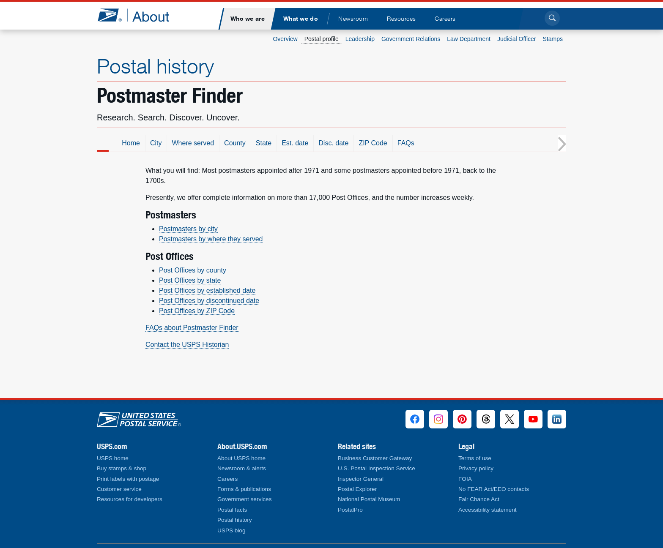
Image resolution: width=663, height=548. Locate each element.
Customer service (119, 489)
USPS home (113, 458)
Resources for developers (129, 499)
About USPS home (241, 458)
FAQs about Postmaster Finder (191, 327)
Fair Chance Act (478, 499)
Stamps (553, 38)
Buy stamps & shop (121, 468)
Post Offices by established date (207, 290)
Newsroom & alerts (241, 468)
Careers (227, 479)
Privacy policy (475, 468)
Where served (256, 143)
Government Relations (410, 38)
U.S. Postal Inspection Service (376, 468)
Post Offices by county (192, 270)
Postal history (155, 66)
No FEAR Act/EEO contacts (493, 489)
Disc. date (397, 143)
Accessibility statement (487, 510)
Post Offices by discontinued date (209, 300)
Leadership (360, 38)
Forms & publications (244, 489)
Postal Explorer (357, 489)
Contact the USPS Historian (187, 344)
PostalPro (350, 510)
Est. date (358, 143)
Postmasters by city (188, 228)
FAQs (469, 143)
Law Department (468, 38)
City (219, 143)
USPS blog (231, 530)
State (327, 143)
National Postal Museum (369, 499)
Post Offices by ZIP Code (197, 310)
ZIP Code (436, 143)
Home (194, 143)
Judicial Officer (516, 38)
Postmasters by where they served (211, 239)
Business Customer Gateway (375, 458)
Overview (285, 38)
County (298, 143)
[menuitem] (247, 19)
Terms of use (474, 458)
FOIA (465, 479)
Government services (244, 499)
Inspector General (361, 479)
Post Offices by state (190, 280)
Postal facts (232, 510)
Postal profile (321, 38)
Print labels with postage (128, 479)
